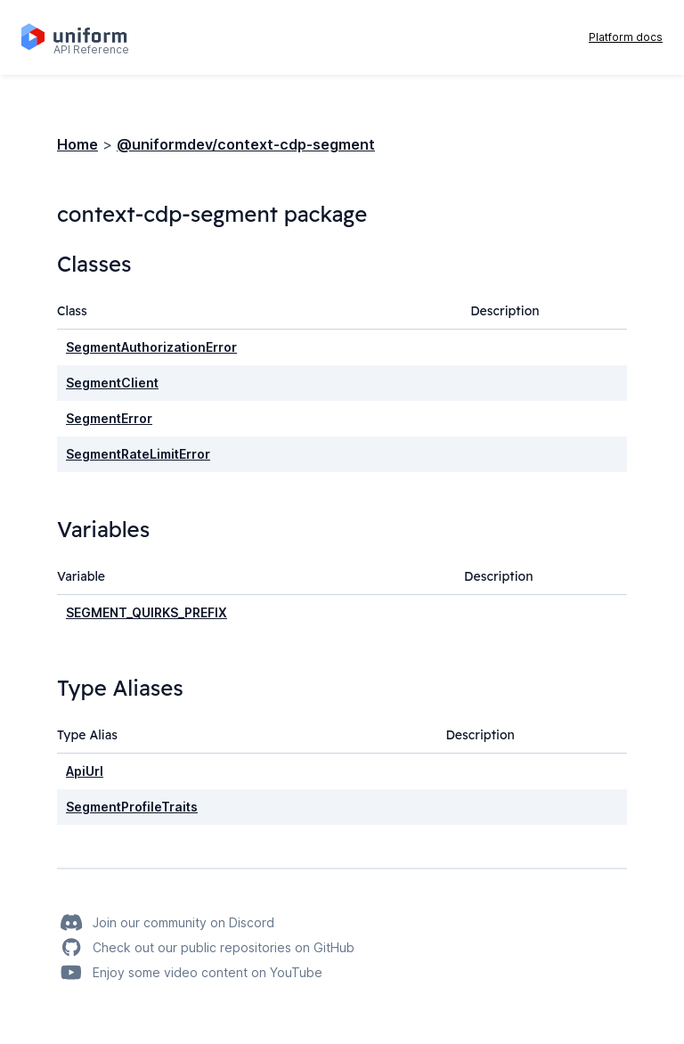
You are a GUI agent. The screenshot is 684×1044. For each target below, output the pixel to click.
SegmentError (109, 418)
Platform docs (626, 37)
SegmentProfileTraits (132, 806)
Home (77, 144)
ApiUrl (84, 771)
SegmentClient (112, 382)
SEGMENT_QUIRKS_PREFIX (146, 612)
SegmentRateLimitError (138, 453)
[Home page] (84, 37)
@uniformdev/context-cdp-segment (246, 144)
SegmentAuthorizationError (151, 347)
